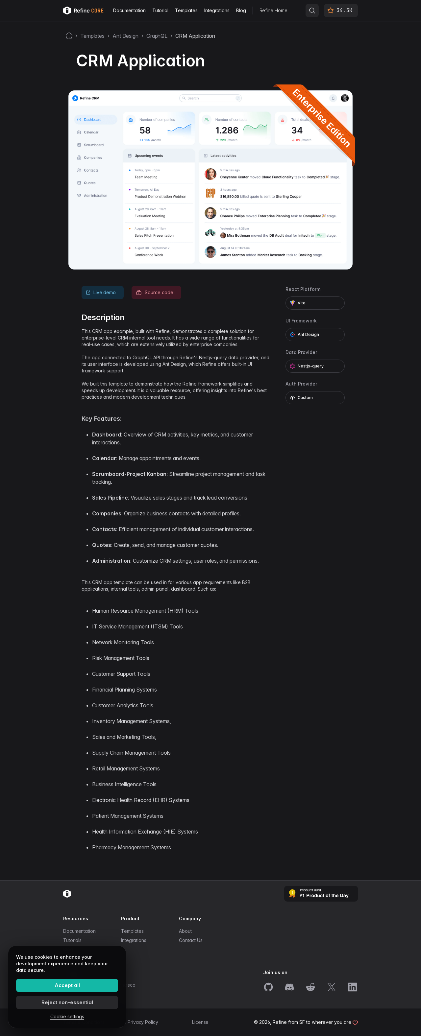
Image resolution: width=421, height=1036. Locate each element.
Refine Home (273, 10)
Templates (186, 10)
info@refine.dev (80, 997)
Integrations (217, 10)
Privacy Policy (143, 1022)
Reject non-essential (67, 1002)
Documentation (129, 10)
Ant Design (125, 36)
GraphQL (156, 36)
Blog (241, 10)
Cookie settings (67, 1016)
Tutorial (160, 10)
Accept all (67, 985)
